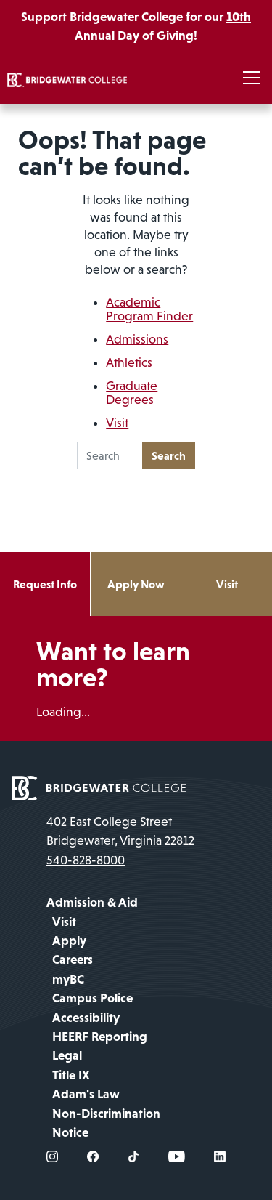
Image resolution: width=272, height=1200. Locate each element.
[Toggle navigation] (251, 78)
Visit (117, 422)
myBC (68, 979)
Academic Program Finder (149, 309)
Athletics (129, 362)
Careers (72, 959)
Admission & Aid (92, 902)
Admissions (137, 339)
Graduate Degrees (131, 392)
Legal (67, 1055)
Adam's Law (86, 1094)
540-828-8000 (85, 860)
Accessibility (86, 1017)
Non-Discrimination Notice (106, 1123)
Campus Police (92, 998)
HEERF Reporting (99, 1036)
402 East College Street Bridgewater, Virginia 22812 (120, 831)
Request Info (45, 584)
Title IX (71, 1075)
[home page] (99, 786)
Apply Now (136, 584)
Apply (69, 940)
